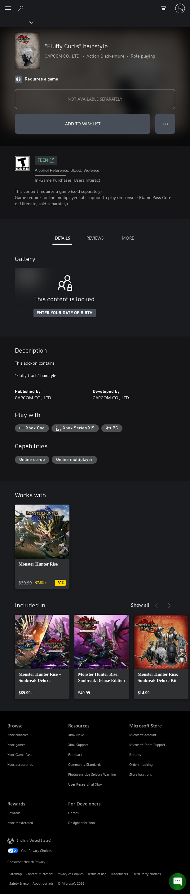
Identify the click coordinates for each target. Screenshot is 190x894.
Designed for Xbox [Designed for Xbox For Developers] (81, 823)
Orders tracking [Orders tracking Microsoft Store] (140, 764)
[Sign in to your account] (180, 8)
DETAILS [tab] (62, 238)
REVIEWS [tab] (95, 238)
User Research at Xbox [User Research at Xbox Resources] (85, 784)
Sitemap (15, 874)
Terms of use (97, 874)
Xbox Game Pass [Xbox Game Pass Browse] (19, 755)
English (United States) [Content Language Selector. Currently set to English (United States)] (34, 840)
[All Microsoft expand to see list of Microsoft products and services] (7, 8)
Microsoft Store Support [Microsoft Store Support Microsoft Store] (147, 745)
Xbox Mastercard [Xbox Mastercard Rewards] (20, 823)
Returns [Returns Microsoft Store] (135, 755)
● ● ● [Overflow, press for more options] (165, 123)
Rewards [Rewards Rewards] (13, 813)
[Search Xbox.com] (21, 8)
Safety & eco (19, 883)
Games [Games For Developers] (73, 813)
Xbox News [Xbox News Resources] (76, 735)
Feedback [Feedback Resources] (75, 755)
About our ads (43, 883)
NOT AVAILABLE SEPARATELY (95, 99)
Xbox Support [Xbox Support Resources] (78, 745)
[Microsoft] (95, 4)
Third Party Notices (146, 874)
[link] (42, 547)
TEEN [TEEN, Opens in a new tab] (46, 160)
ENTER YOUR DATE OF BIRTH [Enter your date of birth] (65, 313)
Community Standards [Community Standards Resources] (84, 764)
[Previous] (156, 605)
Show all (140, 604)
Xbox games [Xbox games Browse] (16, 745)
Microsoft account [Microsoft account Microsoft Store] (142, 735)
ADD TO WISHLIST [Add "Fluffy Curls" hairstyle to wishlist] (82, 124)
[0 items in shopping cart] (165, 8)
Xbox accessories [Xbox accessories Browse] (20, 764)
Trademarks (119, 874)
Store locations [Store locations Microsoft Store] (140, 774)
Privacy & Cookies (70, 874)
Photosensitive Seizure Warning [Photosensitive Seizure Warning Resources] (92, 774)
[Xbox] (16, 22)
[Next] (169, 605)
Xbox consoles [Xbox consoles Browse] (18, 735)
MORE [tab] (128, 238)
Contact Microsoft (39, 874)
